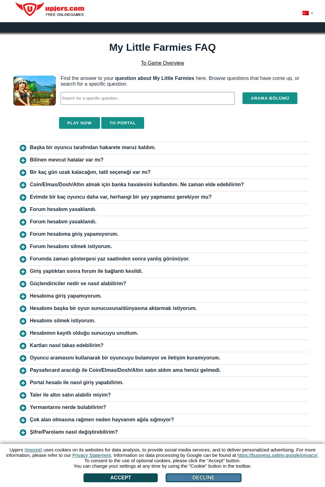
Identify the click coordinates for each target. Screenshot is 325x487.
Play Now (79, 123)
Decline (203, 477)
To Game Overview (162, 63)
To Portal (122, 123)
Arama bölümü (270, 98)
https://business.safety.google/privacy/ (277, 455)
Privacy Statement (91, 455)
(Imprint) (33, 449)
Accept (120, 477)
